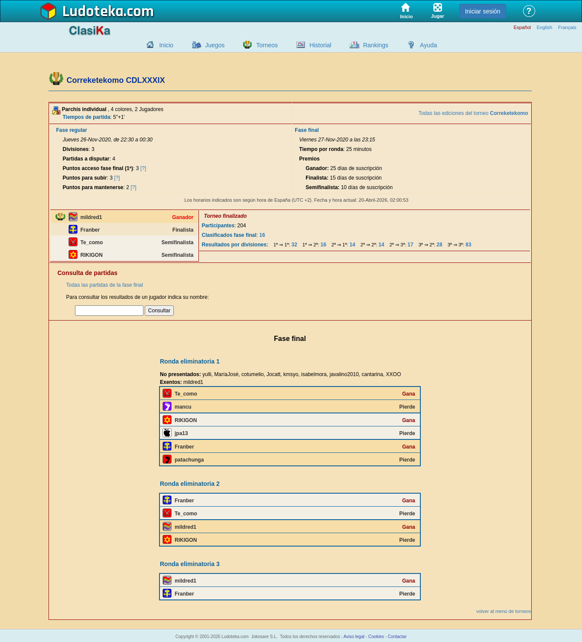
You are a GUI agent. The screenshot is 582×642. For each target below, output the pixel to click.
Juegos (214, 45)
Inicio (166, 45)
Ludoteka (93, 12)
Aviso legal (354, 636)
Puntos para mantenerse (93, 187)
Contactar (397, 636)
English (544, 27)
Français (567, 27)
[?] (143, 168)
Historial (320, 45)
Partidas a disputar (86, 159)
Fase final (307, 130)
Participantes (218, 226)
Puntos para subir (85, 178)
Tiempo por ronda (321, 149)
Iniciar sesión (483, 11)
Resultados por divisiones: (235, 245)
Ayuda (428, 45)
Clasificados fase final (229, 235)
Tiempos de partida (87, 117)
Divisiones (76, 149)
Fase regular (71, 130)
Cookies (376, 636)
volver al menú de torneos (503, 611)
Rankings (375, 45)
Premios (309, 159)
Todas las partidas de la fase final (104, 285)
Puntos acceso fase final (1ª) (98, 168)
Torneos (267, 45)
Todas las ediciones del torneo (473, 113)
